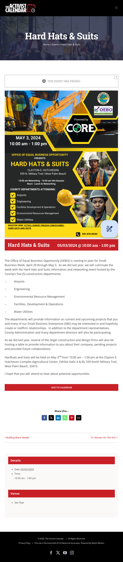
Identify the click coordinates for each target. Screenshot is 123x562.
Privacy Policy (25, 543)
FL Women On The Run (103, 437)
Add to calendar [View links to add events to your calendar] (61, 387)
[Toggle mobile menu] (116, 7)
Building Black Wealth (17, 437)
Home (46, 44)
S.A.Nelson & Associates (69, 543)
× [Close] (116, 76)
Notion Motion (98, 543)
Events (55, 44)
